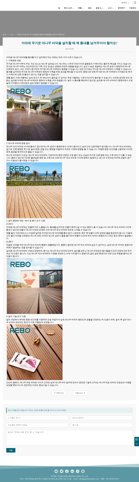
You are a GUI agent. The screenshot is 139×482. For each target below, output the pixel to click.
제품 (80, 8)
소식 (109, 8)
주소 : (22, 479)
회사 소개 (68, 8)
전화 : (103, 479)
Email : (76, 479)
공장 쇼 (99, 8)
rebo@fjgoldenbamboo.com (89, 479)
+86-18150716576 (112, 479)
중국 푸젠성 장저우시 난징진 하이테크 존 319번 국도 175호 (48, 479)
